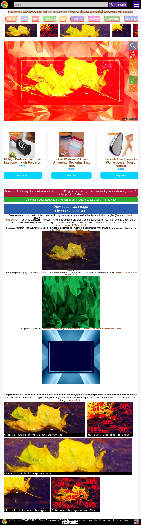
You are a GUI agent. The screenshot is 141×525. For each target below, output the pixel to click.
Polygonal (77, 18)
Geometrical (112, 18)
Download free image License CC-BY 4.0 (70, 209)
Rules (115, 520)
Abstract (94, 18)
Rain (35, 18)
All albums (124, 520)
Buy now (23, 175)
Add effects (75, 400)
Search (122, 4)
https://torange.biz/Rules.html (70, 225)
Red (63, 18)
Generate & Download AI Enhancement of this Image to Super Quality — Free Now (71, 199)
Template (49, 18)
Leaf (24, 18)
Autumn (11, 18)
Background (132, 18)
